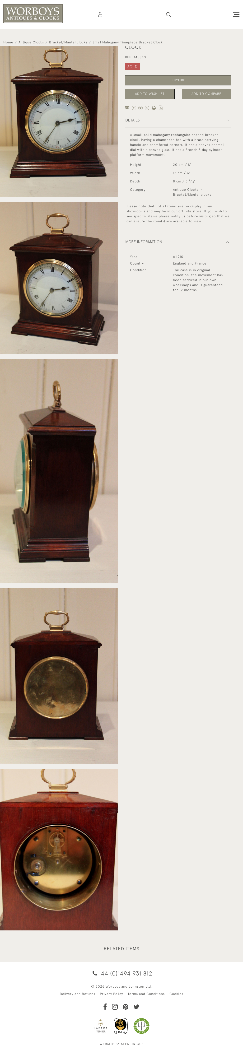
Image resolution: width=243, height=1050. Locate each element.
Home (8, 42)
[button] (168, 14)
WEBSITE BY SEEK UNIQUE (121, 1044)
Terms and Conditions (146, 994)
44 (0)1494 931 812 (121, 973)
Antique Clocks (31, 42)
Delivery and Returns (77, 994)
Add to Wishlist (149, 94)
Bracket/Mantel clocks (68, 42)
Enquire (178, 80)
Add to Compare (206, 94)
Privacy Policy (111, 994)
